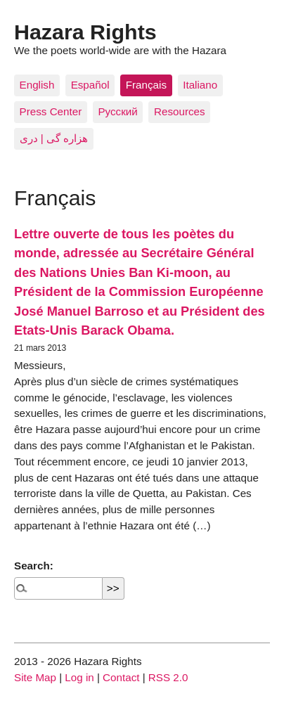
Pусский (117, 111)
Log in (79, 677)
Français (146, 85)
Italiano (200, 85)
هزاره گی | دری (54, 138)
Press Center (51, 111)
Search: (33, 566)
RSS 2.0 (168, 677)
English (37, 85)
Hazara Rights (85, 32)
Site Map (35, 677)
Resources (179, 111)
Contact (121, 677)
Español (90, 85)
